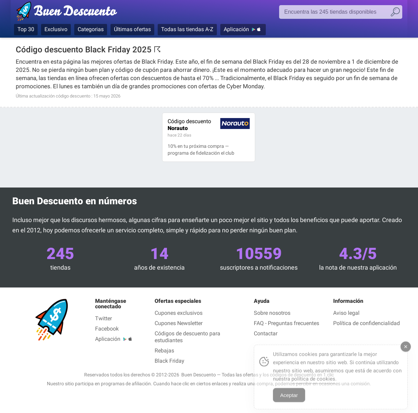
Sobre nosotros (272, 313)
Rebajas (164, 350)
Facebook (107, 328)
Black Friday (169, 361)
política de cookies (313, 383)
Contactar (265, 333)
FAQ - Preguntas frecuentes (286, 323)
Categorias (91, 29)
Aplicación (236, 29)
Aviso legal (346, 313)
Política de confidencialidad (366, 323)
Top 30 (25, 29)
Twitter (103, 318)
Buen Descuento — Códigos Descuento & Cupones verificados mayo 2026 (69, 12)
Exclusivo (55, 29)
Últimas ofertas (132, 29)
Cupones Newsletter (179, 323)
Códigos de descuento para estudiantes (187, 337)
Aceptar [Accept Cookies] (289, 400)
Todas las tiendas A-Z (187, 29)
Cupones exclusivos (179, 313)
